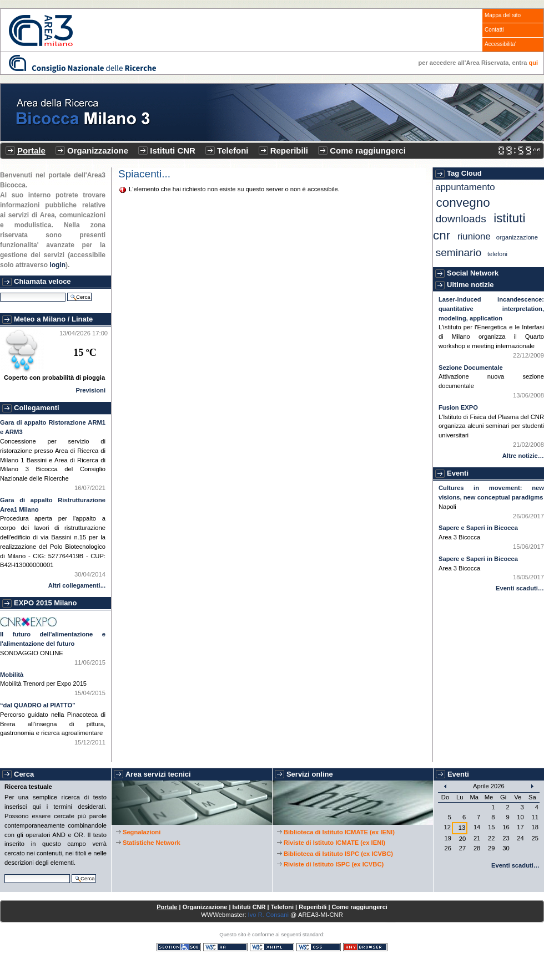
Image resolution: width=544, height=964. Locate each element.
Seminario (459, 252)
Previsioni (90, 390)
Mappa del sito (503, 15)
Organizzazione (97, 150)
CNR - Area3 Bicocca (41, 30)
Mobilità (11, 674)
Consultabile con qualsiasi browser (365, 947)
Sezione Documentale (471, 367)
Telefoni (232, 150)
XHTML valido (272, 947)
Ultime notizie (470, 284)
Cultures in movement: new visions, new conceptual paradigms (491, 492)
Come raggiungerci (368, 150)
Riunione (474, 236)
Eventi (458, 473)
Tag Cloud (464, 173)
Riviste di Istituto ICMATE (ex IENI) (334, 842)
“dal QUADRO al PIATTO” (37, 705)
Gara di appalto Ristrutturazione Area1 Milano (52, 505)
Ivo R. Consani (268, 914)
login (57, 265)
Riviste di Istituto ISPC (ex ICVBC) (334, 864)
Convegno (463, 203)
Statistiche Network (151, 842)
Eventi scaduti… (520, 588)
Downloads (461, 219)
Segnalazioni (141, 832)
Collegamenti (36, 408)
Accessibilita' (500, 44)
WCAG (225, 947)
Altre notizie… (523, 455)
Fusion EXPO (458, 407)
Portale (31, 150)
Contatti (494, 30)
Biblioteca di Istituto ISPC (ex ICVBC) (338, 853)
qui (533, 62)
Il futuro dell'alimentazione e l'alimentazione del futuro (52, 639)
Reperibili (289, 150)
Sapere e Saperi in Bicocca (478, 527)
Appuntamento (465, 187)
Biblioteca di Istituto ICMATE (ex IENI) (339, 832)
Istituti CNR (172, 150)
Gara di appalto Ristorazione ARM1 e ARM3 (52, 427)
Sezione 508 (179, 947)
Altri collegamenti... (76, 585)
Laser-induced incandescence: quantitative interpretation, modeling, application (491, 309)
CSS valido (318, 947)
